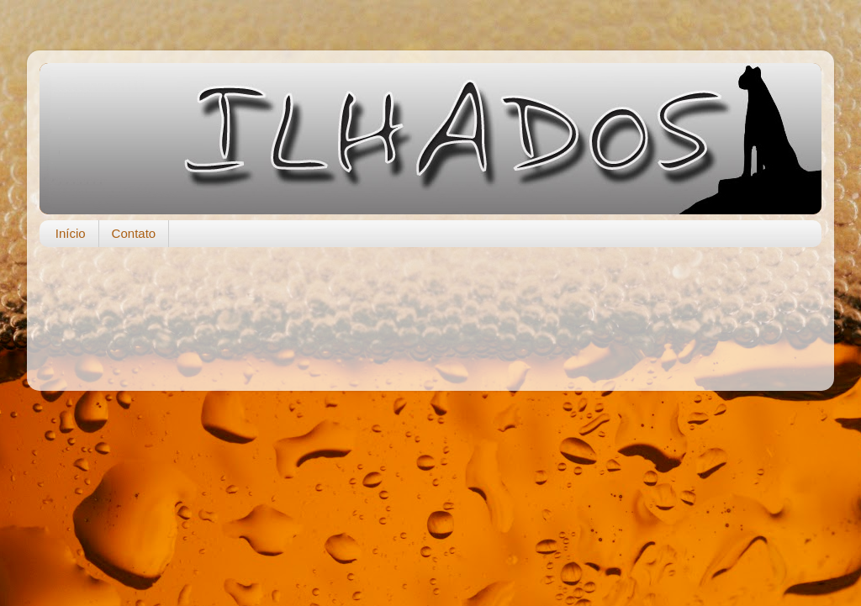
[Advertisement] (430, 310)
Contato (134, 233)
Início (70, 233)
